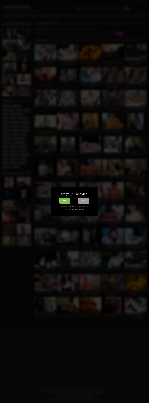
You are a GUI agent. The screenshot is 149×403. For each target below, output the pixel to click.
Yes (64, 201)
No (83, 201)
